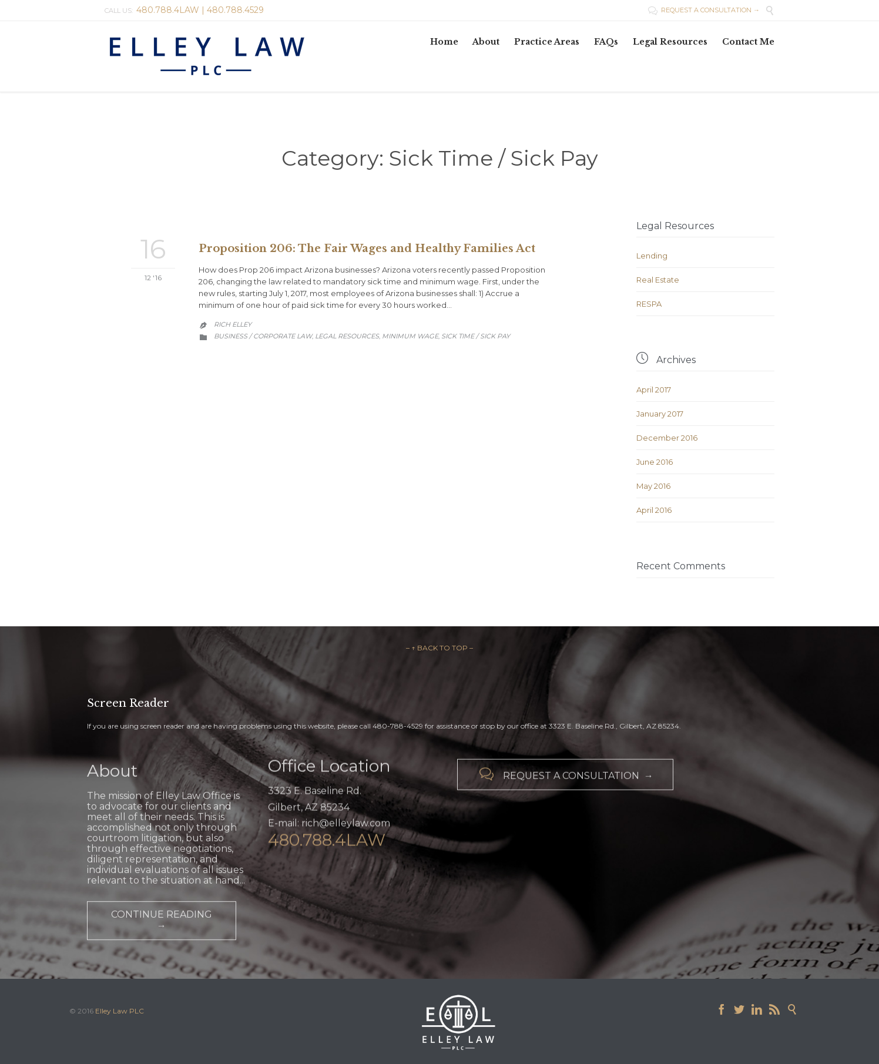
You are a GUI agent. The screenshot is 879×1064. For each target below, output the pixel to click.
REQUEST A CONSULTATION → (704, 10)
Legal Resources (347, 336)
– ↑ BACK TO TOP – (439, 647)
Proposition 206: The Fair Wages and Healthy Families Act (367, 248)
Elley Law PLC (119, 1010)
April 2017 (653, 389)
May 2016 (653, 486)
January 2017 (659, 413)
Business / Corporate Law (263, 336)
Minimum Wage (410, 336)
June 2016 (654, 461)
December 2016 (666, 437)
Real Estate (657, 279)
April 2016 (654, 510)
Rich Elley (232, 324)
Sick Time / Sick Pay (475, 336)
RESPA (649, 303)
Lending (651, 255)
